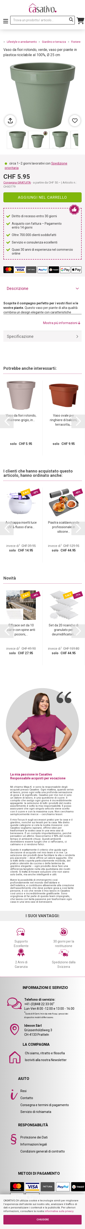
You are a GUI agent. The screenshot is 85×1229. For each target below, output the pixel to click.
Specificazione (20, 336)
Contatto (26, 1098)
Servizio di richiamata (35, 1112)
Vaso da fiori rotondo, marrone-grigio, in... (21, 418)
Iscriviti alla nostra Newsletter (46, 1060)
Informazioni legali (33, 1144)
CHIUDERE (42, 1219)
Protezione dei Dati (34, 1137)
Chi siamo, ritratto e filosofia (45, 1053)
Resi (23, 1091)
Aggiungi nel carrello (42, 197)
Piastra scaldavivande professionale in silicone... (63, 527)
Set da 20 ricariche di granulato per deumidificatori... (63, 629)
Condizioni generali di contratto (42, 1151)
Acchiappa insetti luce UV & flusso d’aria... (21, 525)
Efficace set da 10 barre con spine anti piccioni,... (21, 629)
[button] (7, 421)
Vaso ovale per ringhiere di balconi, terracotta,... (63, 420)
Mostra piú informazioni (61, 323)
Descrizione (17, 288)
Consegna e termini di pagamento (44, 1105)
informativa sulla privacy (59, 1211)
